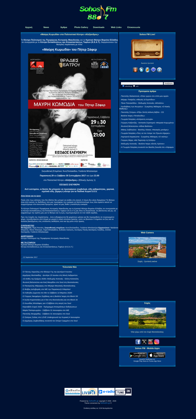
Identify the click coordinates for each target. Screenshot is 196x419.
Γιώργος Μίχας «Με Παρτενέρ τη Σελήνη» (138, 140)
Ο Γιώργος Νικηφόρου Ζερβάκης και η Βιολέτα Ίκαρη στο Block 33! (50, 296)
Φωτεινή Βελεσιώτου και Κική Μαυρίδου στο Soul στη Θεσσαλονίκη (50, 282)
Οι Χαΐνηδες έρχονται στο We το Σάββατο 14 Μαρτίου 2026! (47, 293)
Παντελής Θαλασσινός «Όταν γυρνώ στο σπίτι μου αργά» (145, 96)
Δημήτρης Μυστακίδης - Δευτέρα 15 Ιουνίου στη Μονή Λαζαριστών (50, 275)
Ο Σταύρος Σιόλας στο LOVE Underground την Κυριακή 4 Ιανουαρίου (51, 317)
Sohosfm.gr (93, 401)
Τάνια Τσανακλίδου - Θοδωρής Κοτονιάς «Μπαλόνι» (142, 103)
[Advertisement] (147, 191)
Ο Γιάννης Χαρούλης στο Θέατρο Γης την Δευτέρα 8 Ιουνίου (47, 272)
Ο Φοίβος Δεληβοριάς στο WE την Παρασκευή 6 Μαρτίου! (46, 289)
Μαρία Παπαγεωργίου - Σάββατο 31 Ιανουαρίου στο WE (46, 310)
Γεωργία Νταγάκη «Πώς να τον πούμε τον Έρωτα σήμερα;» (145, 133)
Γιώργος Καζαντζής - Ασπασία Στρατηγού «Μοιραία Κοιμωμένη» (147, 123)
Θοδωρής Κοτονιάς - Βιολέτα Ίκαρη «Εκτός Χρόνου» (142, 144)
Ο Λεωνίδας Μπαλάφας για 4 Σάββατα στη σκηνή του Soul (47, 303)
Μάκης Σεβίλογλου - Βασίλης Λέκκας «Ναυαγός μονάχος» (145, 130)
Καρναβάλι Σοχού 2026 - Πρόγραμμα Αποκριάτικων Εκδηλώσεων (50, 307)
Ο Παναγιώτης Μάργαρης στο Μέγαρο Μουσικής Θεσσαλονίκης (49, 286)
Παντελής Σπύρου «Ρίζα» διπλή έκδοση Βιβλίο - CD (142, 112)
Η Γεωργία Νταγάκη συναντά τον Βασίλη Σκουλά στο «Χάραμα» (147, 147)
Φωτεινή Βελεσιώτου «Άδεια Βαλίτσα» (136, 126)
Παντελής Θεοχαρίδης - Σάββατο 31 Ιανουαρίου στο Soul (46, 314)
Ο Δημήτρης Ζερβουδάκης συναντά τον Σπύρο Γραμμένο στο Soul (50, 321)
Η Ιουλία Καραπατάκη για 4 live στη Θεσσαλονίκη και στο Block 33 (50, 300)
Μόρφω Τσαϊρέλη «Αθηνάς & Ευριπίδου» (138, 99)
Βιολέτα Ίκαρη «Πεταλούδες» (133, 116)
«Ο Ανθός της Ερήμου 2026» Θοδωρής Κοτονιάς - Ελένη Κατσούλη (50, 279)
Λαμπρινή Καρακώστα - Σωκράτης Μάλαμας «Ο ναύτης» (144, 137)
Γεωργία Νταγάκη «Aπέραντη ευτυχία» (137, 119)
